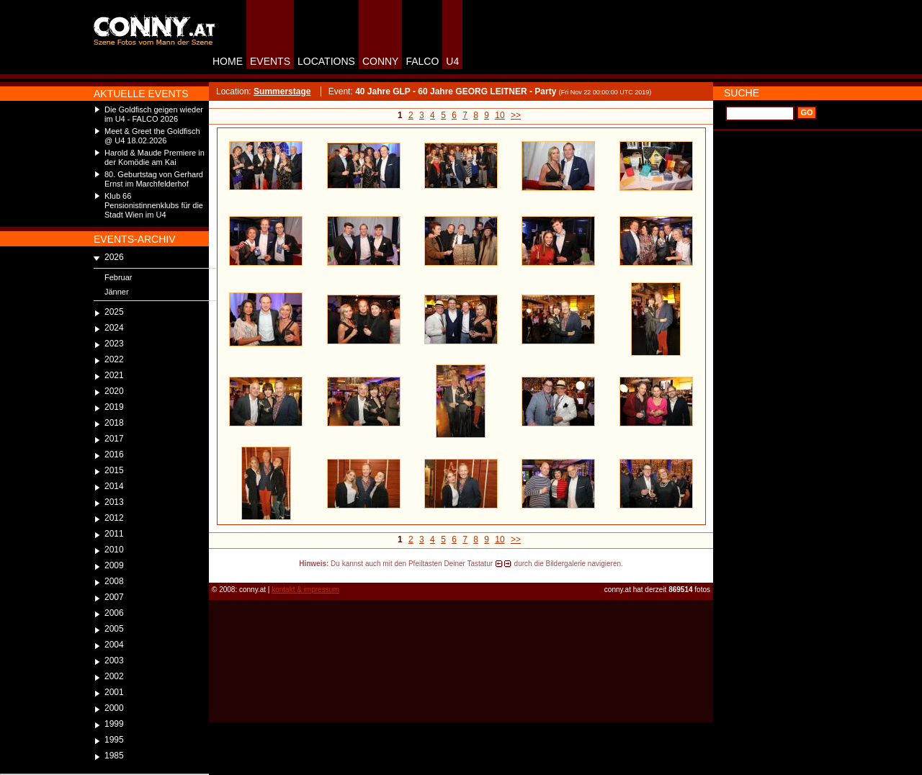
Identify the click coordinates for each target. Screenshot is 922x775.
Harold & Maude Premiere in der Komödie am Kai (154, 157)
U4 (452, 61)
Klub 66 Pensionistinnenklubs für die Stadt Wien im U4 (153, 205)
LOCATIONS (326, 61)
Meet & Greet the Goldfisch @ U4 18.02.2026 (152, 136)
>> (516, 115)
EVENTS (270, 61)
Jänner (116, 291)
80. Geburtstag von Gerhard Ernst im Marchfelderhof (153, 179)
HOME (227, 61)
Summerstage (282, 91)
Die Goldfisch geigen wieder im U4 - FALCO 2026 (153, 114)
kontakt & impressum (305, 589)
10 (499, 115)
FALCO (422, 61)
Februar (118, 277)
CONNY (380, 61)
